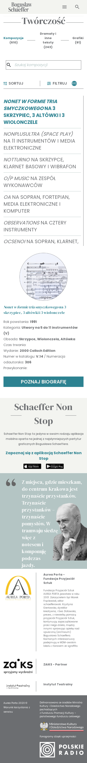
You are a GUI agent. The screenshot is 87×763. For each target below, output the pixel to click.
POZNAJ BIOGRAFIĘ (43, 381)
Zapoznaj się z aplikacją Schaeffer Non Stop (44, 455)
